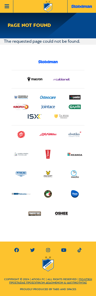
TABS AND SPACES (64, 289)
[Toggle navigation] (8, 6)
